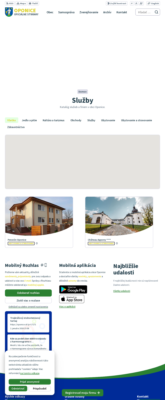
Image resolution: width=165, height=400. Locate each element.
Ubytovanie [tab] (108, 57)
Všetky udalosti (121, 228)
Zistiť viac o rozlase (28, 238)
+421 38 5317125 (145, 361)
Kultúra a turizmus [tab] (53, 57)
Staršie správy (15, 296)
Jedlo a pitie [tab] (29, 57)
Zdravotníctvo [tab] (16, 64)
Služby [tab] (91, 57)
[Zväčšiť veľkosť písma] (141, 3)
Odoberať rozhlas (28, 230)
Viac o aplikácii (67, 243)
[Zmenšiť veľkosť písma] (132, 3)
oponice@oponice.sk (148, 365)
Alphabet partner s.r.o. (45, 391)
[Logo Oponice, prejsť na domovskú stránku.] (21, 12)
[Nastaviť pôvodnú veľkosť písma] (136, 3)
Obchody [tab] (75, 57)
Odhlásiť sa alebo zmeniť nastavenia (28, 243)
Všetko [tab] (11, 57)
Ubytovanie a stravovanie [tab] (136, 57)
